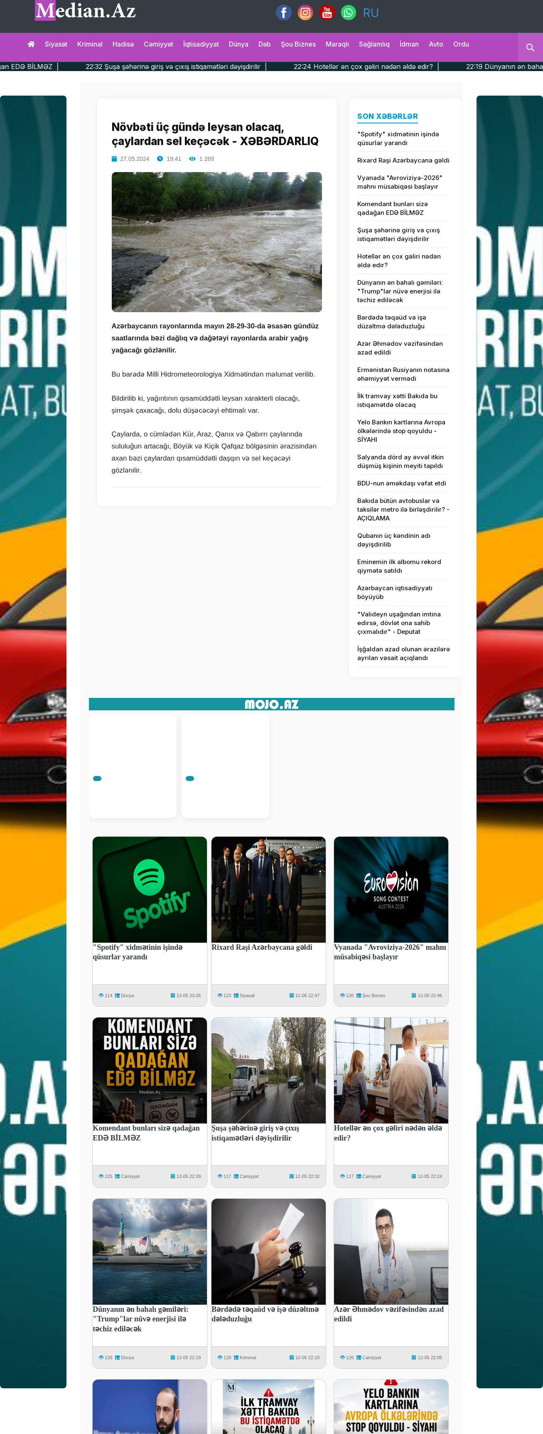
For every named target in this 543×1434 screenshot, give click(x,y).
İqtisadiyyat (201, 44)
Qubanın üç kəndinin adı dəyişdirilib (393, 540)
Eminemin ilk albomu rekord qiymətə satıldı (399, 566)
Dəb (264, 44)
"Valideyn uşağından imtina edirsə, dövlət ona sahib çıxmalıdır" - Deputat (399, 623)
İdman (409, 44)
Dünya (238, 44)
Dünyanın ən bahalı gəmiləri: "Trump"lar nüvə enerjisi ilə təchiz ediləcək (400, 291)
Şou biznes (298, 44)
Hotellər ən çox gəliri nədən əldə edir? (399, 260)
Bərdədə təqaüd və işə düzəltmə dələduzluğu (391, 321)
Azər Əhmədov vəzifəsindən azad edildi (400, 348)
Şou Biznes (374, 995)
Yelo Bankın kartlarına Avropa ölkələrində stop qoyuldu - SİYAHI (401, 431)
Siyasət (56, 44)
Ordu (461, 44)
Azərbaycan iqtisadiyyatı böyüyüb (394, 592)
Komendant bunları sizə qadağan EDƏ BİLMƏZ (392, 208)
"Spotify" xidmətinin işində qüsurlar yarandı (398, 138)
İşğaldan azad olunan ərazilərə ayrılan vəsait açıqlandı (403, 653)
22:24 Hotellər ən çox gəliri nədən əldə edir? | (394, 66)
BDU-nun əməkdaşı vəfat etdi (401, 483)
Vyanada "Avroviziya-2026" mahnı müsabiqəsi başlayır (399, 182)
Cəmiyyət (158, 44)
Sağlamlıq (374, 44)
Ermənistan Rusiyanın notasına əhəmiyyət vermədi (403, 374)
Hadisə (123, 44)
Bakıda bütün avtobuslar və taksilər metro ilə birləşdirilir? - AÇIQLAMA (403, 509)
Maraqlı (337, 44)
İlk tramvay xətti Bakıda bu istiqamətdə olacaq (397, 400)
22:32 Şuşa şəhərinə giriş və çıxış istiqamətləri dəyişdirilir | (203, 66)
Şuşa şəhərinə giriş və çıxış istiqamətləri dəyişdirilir (398, 234)
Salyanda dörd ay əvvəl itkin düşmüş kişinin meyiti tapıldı (400, 461)
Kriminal (90, 44)
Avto (436, 44)
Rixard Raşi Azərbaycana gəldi (403, 160)
